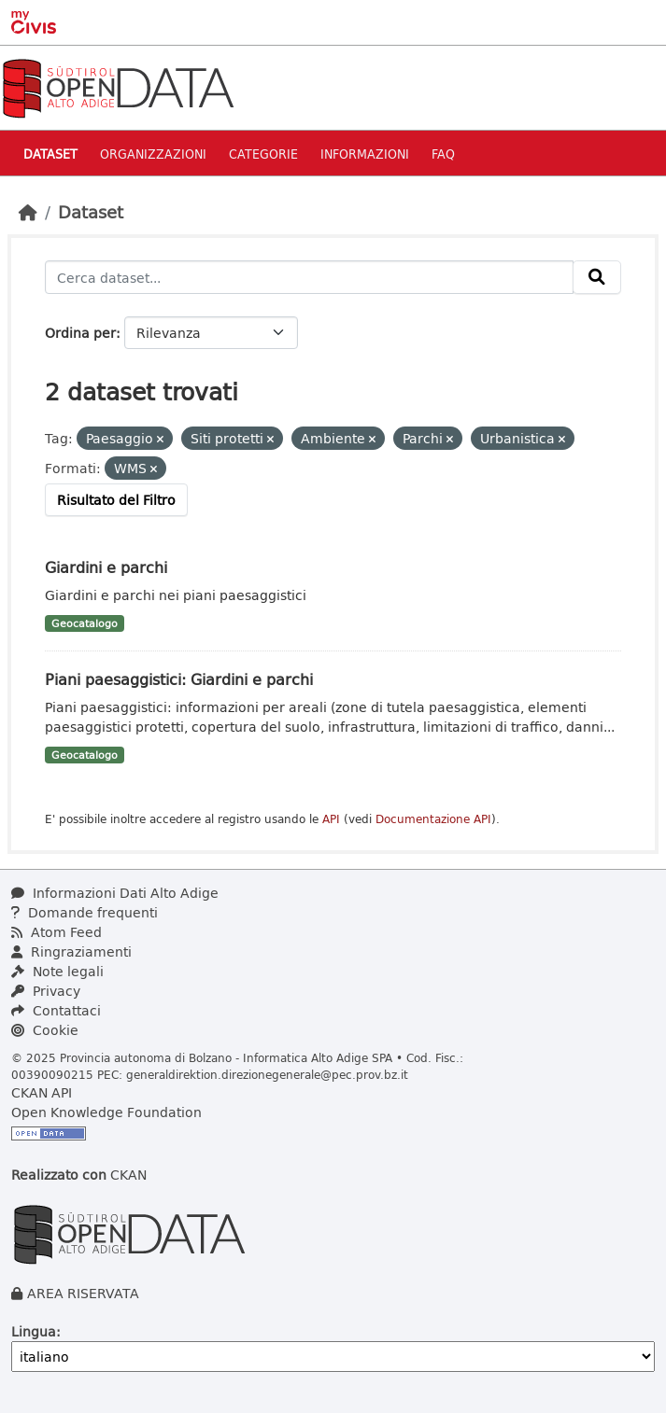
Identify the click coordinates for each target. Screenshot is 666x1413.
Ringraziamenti (71, 951)
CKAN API (41, 1092)
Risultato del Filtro (116, 500)
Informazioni (364, 153)
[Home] (28, 212)
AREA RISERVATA (83, 1293)
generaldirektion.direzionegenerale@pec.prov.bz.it (267, 1074)
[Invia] (597, 277)
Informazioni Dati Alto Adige (115, 892)
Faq (443, 153)
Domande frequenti (84, 912)
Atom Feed (56, 932)
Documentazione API (433, 819)
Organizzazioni (153, 153)
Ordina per (80, 333)
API (331, 819)
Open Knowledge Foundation (106, 1112)
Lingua (33, 1331)
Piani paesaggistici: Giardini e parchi (179, 679)
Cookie (44, 1030)
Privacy (45, 990)
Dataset (50, 153)
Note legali (57, 971)
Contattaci (56, 1010)
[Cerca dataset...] (309, 277)
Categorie (263, 153)
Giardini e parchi (106, 567)
